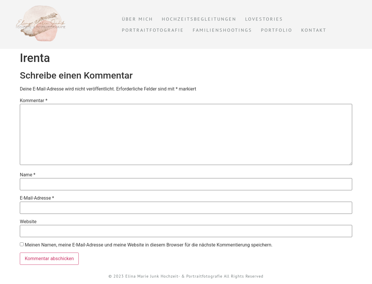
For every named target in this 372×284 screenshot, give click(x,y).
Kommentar (34, 100)
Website (28, 221)
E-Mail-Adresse (37, 198)
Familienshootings (222, 30)
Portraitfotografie (153, 30)
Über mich (137, 19)
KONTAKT (314, 30)
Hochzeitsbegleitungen (199, 19)
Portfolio (276, 30)
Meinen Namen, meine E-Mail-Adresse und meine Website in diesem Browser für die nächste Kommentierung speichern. (149, 245)
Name (28, 175)
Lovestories (264, 19)
